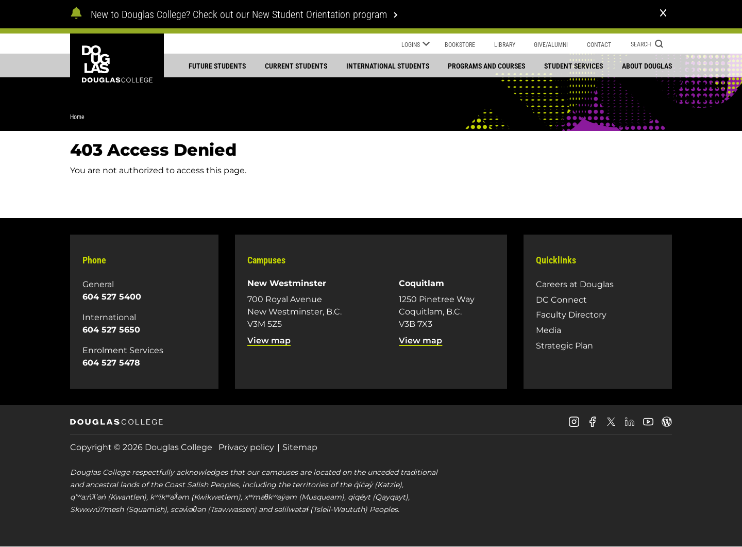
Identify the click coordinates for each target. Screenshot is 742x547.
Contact (599, 44)
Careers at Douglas (575, 284)
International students (387, 66)
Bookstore (460, 44)
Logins (415, 45)
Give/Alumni (551, 44)
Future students (217, 66)
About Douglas (647, 66)
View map (269, 340)
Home (77, 117)
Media (548, 330)
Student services (573, 66)
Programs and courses (486, 66)
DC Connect (561, 300)
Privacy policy (246, 447)
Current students (296, 66)
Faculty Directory (571, 315)
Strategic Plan (564, 346)
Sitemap (299, 447)
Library (504, 44)
